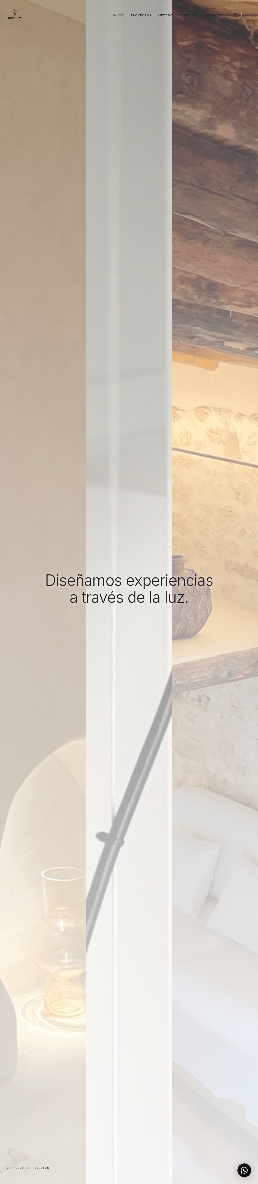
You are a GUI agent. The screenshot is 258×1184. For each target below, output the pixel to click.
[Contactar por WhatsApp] (244, 1170)
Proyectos (141, 15)
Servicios (189, 15)
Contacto (214, 15)
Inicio (118, 15)
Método (165, 15)
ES (236, 14)
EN (247, 14)
